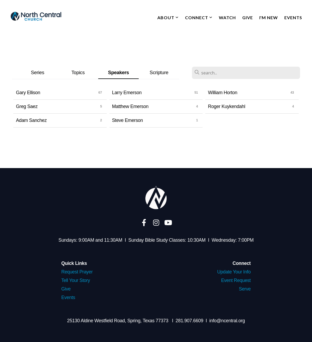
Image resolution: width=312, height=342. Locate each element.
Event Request (236, 280)
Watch (227, 17)
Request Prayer (77, 272)
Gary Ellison (28, 92)
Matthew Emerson (130, 106)
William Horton (222, 92)
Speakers (118, 72)
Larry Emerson (127, 92)
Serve (245, 289)
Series (37, 72)
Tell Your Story (75, 280)
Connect (198, 17)
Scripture (159, 72)
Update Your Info (234, 272)
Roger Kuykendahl (226, 106)
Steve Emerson (127, 120)
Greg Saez (27, 106)
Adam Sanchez (31, 120)
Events (293, 17)
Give (247, 17)
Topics (78, 72)
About (168, 17)
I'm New (268, 17)
